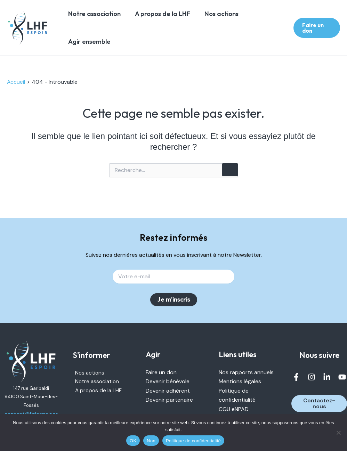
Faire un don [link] (161, 372)
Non (151, 440)
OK (133, 440)
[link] (28, 28)
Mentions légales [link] (240, 381)
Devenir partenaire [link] (169, 399)
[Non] (338, 432)
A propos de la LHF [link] (166, 14)
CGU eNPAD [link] (234, 408)
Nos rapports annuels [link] (246, 372)
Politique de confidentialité (193, 440)
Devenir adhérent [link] (168, 390)
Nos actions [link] (230, 14)
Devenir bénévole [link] (167, 381)
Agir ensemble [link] (88, 42)
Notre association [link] (93, 14)
